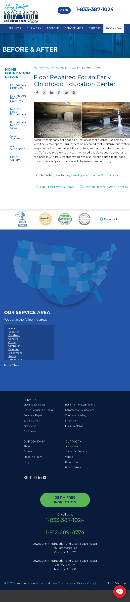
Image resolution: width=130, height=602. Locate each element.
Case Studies (15, 137)
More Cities (11, 365)
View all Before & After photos (104, 186)
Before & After (73, 462)
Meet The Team (33, 456)
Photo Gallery (15, 158)
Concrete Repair (33, 415)
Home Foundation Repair (14, 73)
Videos (69, 456)
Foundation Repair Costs (15, 125)
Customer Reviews (76, 451)
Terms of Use (104, 583)
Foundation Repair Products (15, 98)
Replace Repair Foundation (15, 112)
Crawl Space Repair (35, 404)
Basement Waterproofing (80, 404)
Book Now (113, 28)
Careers (95, 28)
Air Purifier (30, 426)
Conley (12, 342)
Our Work (34, 28)
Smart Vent (71, 420)
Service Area (74, 28)
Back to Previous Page (54, 186)
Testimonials (72, 446)
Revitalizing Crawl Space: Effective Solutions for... (87, 175)
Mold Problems (74, 426)
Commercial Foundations (79, 410)
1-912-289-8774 (65, 532)
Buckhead (14, 335)
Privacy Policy (85, 583)
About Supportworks (15, 148)
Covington (14, 345)
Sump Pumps (32, 420)
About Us (53, 28)
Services (15, 28)
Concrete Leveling (76, 415)
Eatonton (13, 349)
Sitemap (120, 583)
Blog (26, 462)
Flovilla (12, 356)
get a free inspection (65, 500)
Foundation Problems (15, 86)
